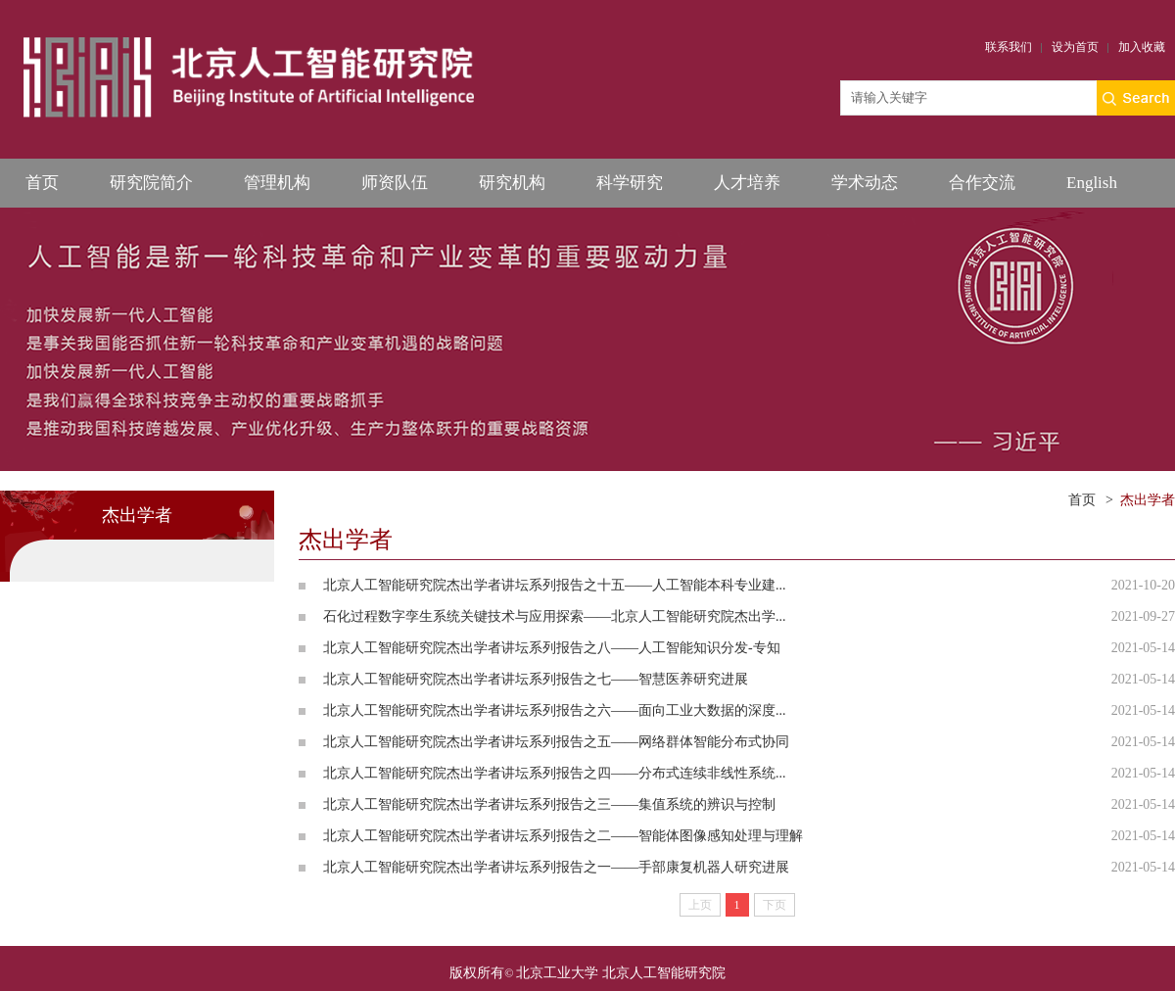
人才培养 (747, 182)
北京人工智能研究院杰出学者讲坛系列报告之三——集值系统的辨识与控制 (549, 804)
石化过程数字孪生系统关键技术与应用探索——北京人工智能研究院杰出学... (554, 616)
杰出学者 (1147, 500)
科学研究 (629, 182)
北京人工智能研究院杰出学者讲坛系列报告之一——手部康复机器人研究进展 (556, 867)
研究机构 (512, 182)
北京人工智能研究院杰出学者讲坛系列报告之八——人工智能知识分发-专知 (551, 647)
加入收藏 (1141, 47)
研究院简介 (151, 182)
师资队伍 (394, 182)
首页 (42, 182)
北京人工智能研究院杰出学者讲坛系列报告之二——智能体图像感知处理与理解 (563, 835)
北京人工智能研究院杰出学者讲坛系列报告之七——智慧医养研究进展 (535, 679)
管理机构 (277, 182)
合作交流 (982, 182)
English (1091, 182)
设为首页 (1075, 47)
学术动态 (864, 182)
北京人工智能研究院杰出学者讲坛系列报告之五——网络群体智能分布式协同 (556, 741)
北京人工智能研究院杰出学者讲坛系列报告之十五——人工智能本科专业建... (554, 585)
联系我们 (1008, 47)
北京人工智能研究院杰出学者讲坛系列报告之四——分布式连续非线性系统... (554, 773)
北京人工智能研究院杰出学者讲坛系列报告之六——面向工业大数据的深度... (554, 710)
